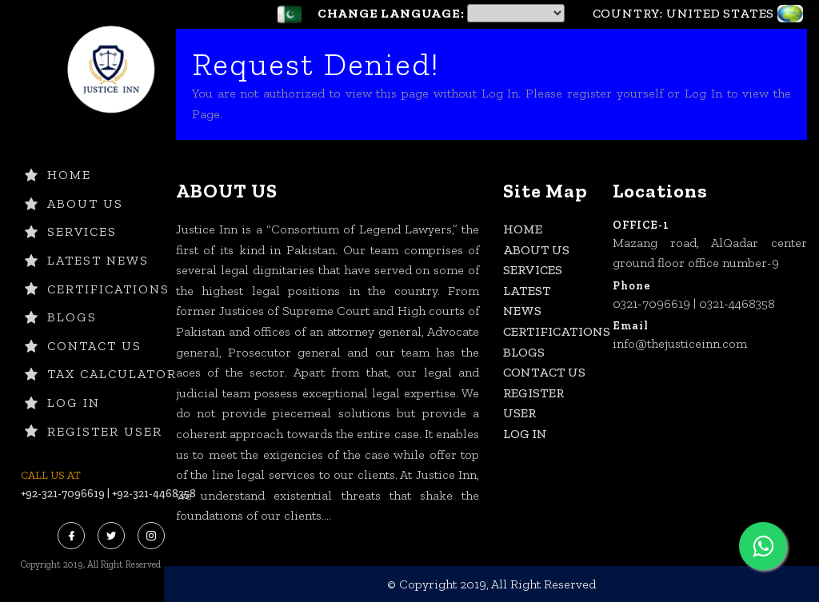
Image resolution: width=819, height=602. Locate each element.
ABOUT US (74, 203)
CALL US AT (51, 475)
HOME (58, 174)
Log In (62, 402)
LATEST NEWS (87, 260)
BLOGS (61, 317)
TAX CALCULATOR (101, 373)
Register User (93, 431)
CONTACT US (83, 345)
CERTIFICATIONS (97, 289)
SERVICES (71, 231)
